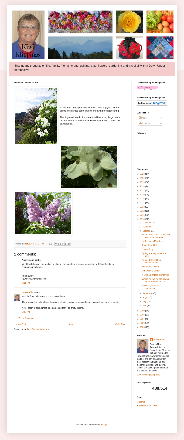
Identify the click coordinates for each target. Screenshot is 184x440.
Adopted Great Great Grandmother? (151, 261)
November (147, 227)
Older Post (120, 324)
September (147, 293)
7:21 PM (26, 283)
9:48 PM (26, 312)
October (146, 231)
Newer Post (20, 324)
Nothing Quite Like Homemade (150, 286)
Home (70, 324)
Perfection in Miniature (152, 241)
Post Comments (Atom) (38, 329)
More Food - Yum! (150, 267)
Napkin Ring (147, 249)
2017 (142, 190)
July (144, 301)
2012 (142, 211)
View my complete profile (148, 375)
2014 (142, 202)
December (147, 222)
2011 (142, 215)
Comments (145, 123)
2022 (142, 178)
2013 (142, 207)
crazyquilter (28, 292)
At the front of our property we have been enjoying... (156, 235)
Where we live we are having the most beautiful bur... (155, 280)
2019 (142, 182)
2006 (142, 323)
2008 (142, 315)
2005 (142, 327)
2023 (142, 174)
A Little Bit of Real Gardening (155, 275)
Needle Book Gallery (149, 405)
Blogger (104, 424)
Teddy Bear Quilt (150, 245)
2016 (142, 194)
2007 (142, 319)
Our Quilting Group (151, 271)
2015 (142, 198)
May (144, 305)
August (146, 297)
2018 (142, 186)
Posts (142, 118)
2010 (142, 219)
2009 (142, 311)
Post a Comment (26, 318)
